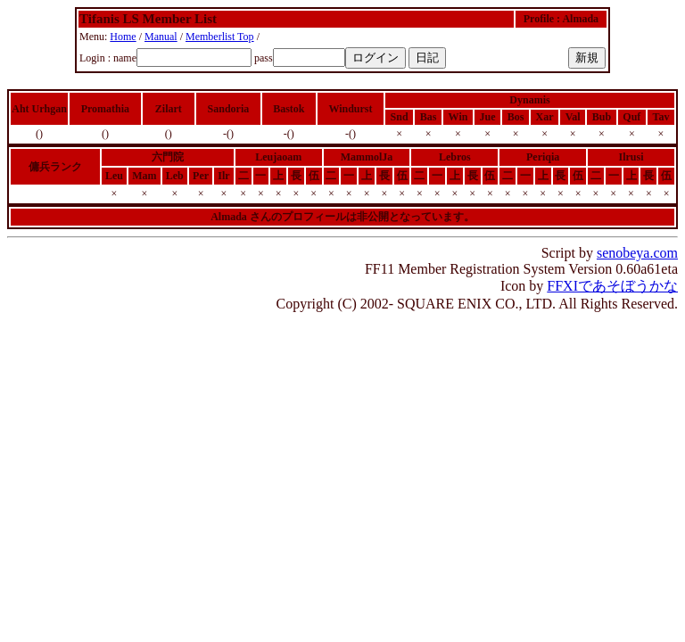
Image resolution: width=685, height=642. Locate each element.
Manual (160, 36)
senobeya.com (637, 252)
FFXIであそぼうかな (612, 285)
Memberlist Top (220, 36)
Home (123, 36)
